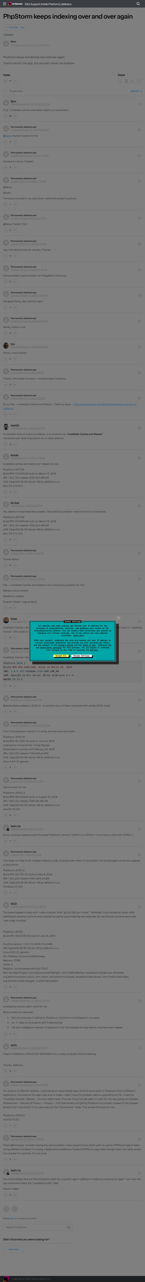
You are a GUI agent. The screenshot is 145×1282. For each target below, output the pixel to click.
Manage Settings (81, 656)
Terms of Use (89, 645)
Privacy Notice (65, 645)
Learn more (78, 635)
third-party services (50, 647)
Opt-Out (94, 650)
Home (15, 3)
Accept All (61, 656)
